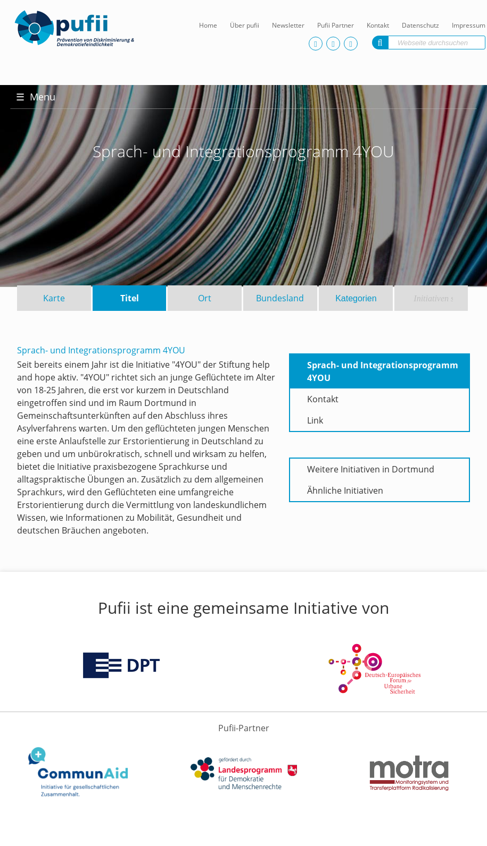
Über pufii (244, 25)
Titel (129, 298)
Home (208, 25)
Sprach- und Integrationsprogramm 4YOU (382, 371)
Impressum (468, 25)
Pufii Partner (335, 25)
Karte (54, 298)
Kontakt (378, 25)
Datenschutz (420, 25)
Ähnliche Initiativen (345, 490)
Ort (204, 298)
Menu (35, 96)
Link (315, 420)
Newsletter (288, 25)
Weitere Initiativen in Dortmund (370, 469)
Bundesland (280, 298)
